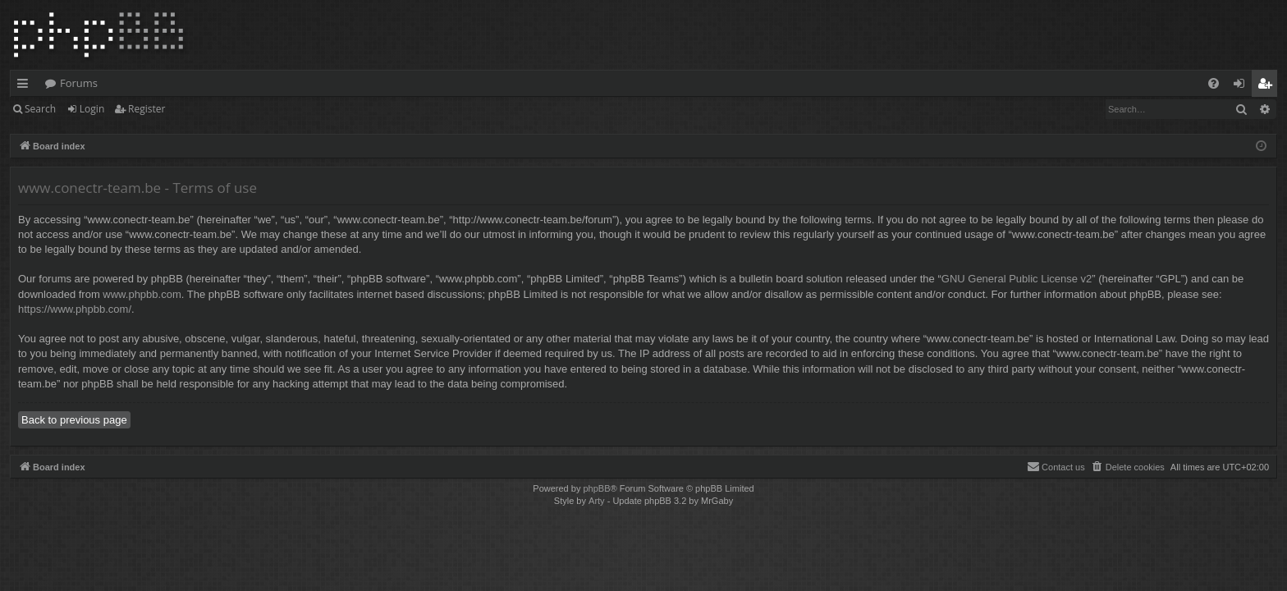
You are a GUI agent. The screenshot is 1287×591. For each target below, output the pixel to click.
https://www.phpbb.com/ (74, 309)
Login (92, 109)
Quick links (25, 86)
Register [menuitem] (1268, 86)
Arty (597, 501)
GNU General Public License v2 (1016, 279)
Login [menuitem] (1242, 86)
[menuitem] (1213, 83)
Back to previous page (74, 420)
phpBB (596, 488)
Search (40, 109)
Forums (79, 83)
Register (146, 109)
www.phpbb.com (142, 294)
